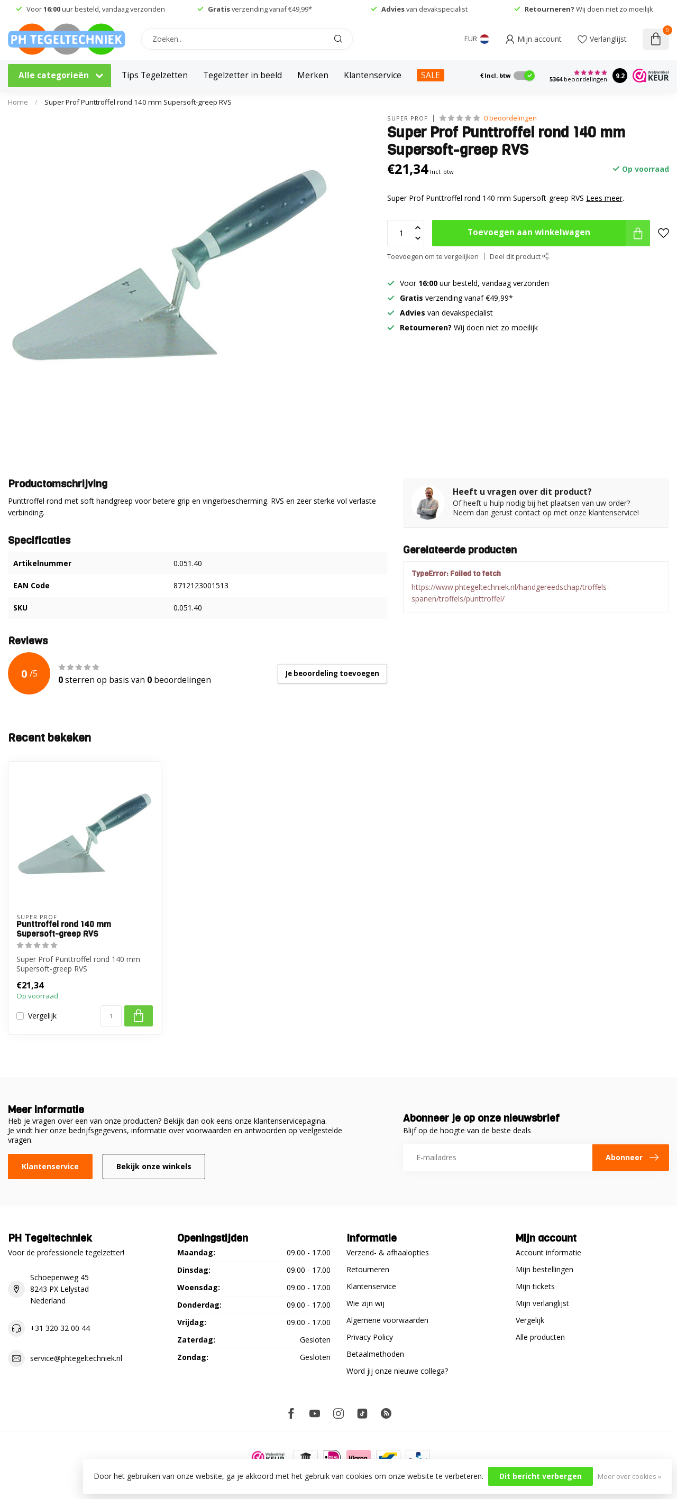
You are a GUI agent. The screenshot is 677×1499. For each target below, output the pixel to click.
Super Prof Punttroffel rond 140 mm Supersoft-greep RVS (138, 102)
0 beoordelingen (510, 118)
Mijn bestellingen (544, 1269)
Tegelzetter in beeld (242, 75)
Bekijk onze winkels (153, 1166)
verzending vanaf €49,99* (260, 9)
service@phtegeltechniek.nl (76, 1358)
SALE (430, 75)
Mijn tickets (535, 1286)
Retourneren (367, 1269)
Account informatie (548, 1252)
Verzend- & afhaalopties (387, 1252)
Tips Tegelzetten (155, 75)
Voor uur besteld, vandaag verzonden (95, 9)
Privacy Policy (369, 1337)
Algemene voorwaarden (387, 1320)
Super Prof (407, 118)
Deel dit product (519, 256)
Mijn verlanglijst (542, 1303)
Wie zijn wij (365, 1303)
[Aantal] (111, 1015)
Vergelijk (42, 1016)
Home (18, 102)
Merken (312, 75)
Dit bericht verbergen (540, 1476)
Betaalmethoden (375, 1354)
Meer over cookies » (629, 1476)
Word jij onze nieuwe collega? (397, 1371)
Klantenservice (372, 75)
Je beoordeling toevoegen (332, 673)
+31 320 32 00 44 (60, 1328)
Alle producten (540, 1337)
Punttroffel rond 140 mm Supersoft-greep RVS (63, 929)
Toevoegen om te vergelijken (433, 256)
